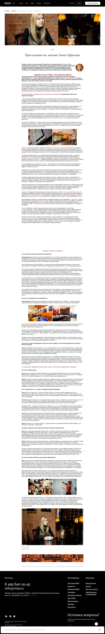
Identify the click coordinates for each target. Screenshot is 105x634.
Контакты (72, 607)
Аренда (71, 604)
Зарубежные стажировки (91, 593)
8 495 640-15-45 (17, 584)
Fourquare (62, 196)
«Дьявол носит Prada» (31, 218)
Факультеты (91, 583)
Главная (7, 11)
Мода (32, 3)
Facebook (47, 187)
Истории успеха (74, 595)
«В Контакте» (63, 192)
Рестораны (47, 3)
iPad (28, 438)
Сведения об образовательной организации (16, 621)
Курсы (88, 586)
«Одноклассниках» (74, 192)
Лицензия (7, 622)
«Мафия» (56, 221)
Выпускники (73, 601)
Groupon (48, 84)
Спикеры (71, 592)
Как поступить (92, 589)
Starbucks (41, 202)
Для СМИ (71, 598)
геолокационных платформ (35, 196)
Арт (27, 3)
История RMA (73, 583)
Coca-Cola (56, 406)
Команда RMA (73, 589)
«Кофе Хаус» (74, 199)
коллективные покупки (58, 148)
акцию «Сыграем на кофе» (55, 117)
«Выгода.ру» (36, 159)
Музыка (39, 3)
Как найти (32, 595)
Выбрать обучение (92, 3)
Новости (14, 11)
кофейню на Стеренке (29, 158)
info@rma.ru (14, 588)
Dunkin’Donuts (37, 410)
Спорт (21, 3)
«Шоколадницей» (28, 209)
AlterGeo (79, 196)
